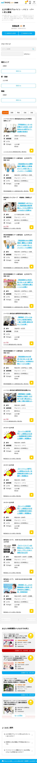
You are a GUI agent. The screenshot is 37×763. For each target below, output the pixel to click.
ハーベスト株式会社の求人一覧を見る (13, 344)
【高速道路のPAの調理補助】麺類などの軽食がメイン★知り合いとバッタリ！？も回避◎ (24, 167)
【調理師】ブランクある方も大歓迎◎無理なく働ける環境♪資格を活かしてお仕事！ (25, 321)
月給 (31, 112)
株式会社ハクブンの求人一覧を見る (12, 572)
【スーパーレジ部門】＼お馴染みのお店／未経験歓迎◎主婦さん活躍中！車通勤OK (24, 472)
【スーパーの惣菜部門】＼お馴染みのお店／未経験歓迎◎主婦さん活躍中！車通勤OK (24, 509)
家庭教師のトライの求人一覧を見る (12, 228)
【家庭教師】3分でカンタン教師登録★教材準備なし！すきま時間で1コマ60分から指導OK (25, 207)
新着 (12, 112)
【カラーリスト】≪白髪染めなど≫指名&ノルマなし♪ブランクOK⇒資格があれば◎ (25, 549)
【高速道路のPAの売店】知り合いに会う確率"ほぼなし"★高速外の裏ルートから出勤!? (25, 360)
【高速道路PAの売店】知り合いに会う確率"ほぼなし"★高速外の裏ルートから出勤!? (25, 283)
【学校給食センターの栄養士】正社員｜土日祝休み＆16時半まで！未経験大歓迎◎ (24, 128)
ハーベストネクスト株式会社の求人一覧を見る (15, 151)
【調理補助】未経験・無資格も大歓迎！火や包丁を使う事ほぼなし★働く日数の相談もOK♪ (25, 397)
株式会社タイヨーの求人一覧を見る (12, 458)
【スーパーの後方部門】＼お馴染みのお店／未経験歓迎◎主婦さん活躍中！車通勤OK (24, 435)
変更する (18, 71)
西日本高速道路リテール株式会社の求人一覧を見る (16, 191)
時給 (18, 112)
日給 (25, 112)
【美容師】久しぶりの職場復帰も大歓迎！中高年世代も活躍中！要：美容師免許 (24, 588)
